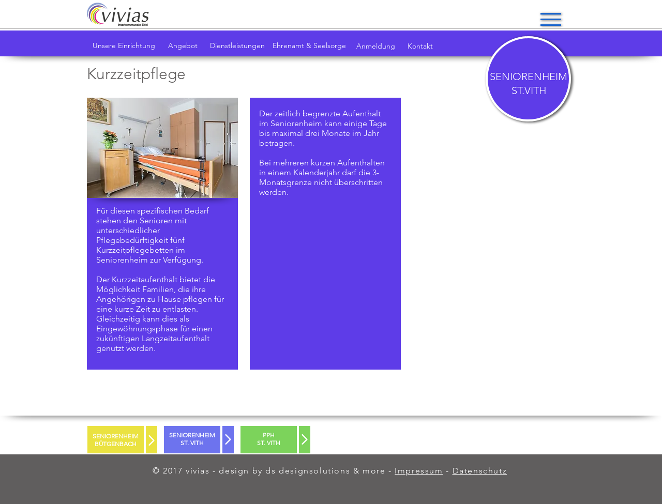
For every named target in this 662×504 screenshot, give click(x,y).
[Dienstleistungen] (237, 46)
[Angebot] (182, 46)
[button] (550, 19)
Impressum (419, 471)
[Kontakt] (420, 46)
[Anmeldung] (375, 46)
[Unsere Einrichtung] (123, 46)
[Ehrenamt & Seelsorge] (309, 46)
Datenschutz (480, 471)
